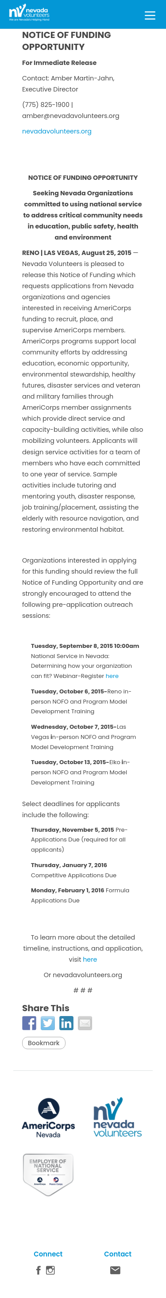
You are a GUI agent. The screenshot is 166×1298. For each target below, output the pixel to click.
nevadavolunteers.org (57, 131)
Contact (115, 1272)
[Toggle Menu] (150, 14)
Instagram (50, 1272)
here (112, 676)
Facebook (38, 1272)
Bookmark (44, 1043)
